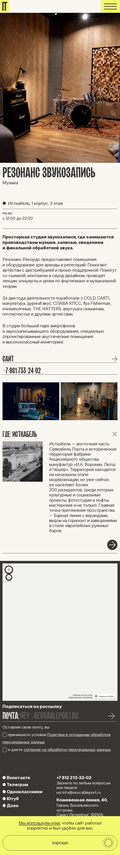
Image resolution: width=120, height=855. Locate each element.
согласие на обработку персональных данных (67, 749)
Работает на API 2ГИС (82, 695)
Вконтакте (16, 777)
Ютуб (11, 798)
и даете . (57, 749)
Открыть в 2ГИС (106, 696)
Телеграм (15, 784)
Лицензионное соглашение (80, 697)
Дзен (10, 805)
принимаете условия (57, 738)
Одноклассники (22, 791)
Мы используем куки (39, 823)
